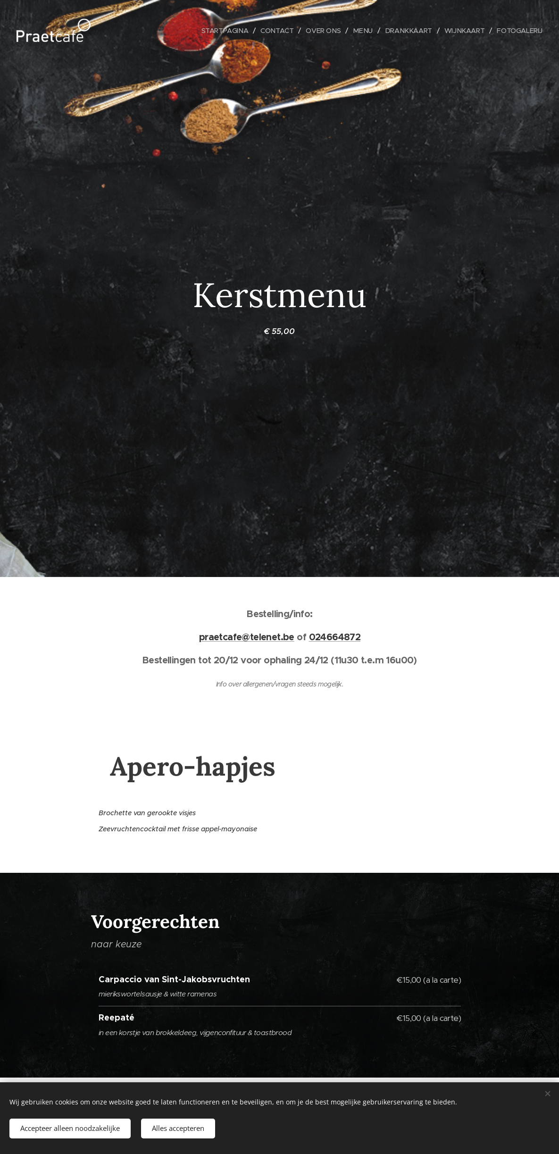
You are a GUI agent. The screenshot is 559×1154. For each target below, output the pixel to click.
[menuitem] (217, 30)
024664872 (334, 637)
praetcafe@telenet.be (246, 637)
